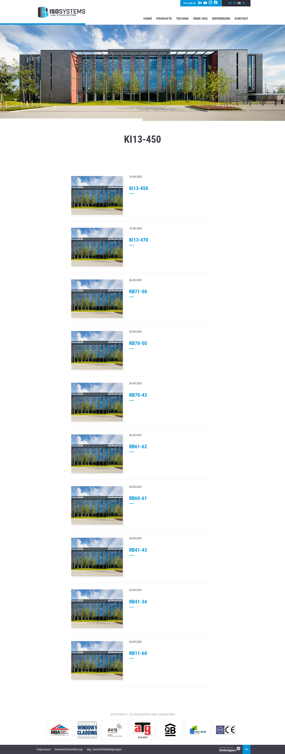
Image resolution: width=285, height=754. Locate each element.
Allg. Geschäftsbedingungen (104, 749)
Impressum (44, 749)
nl (243, 3)
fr (234, 3)
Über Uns (200, 18)
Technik (182, 18)
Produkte (164, 18)
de (239, 3)
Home (147, 18)
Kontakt (241, 18)
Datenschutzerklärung (68, 749)
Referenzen (221, 18)
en (229, 3)
